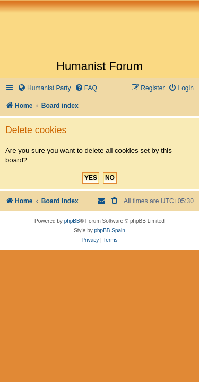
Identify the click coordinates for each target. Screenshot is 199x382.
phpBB (72, 221)
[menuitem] (44, 88)
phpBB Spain (109, 230)
